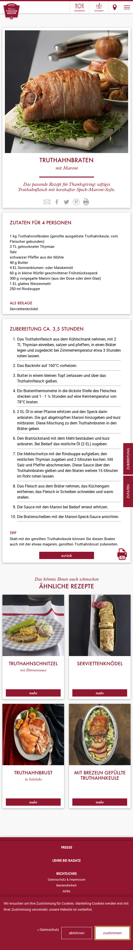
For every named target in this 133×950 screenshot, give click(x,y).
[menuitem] (66, 879)
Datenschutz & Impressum (66, 879)
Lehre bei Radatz (66, 860)
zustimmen (112, 932)
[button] (127, 7)
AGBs (66, 891)
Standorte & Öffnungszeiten (115, 7)
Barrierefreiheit (66, 885)
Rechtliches (66, 873)
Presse (66, 847)
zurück (66, 555)
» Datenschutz (48, 929)
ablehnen (77, 932)
